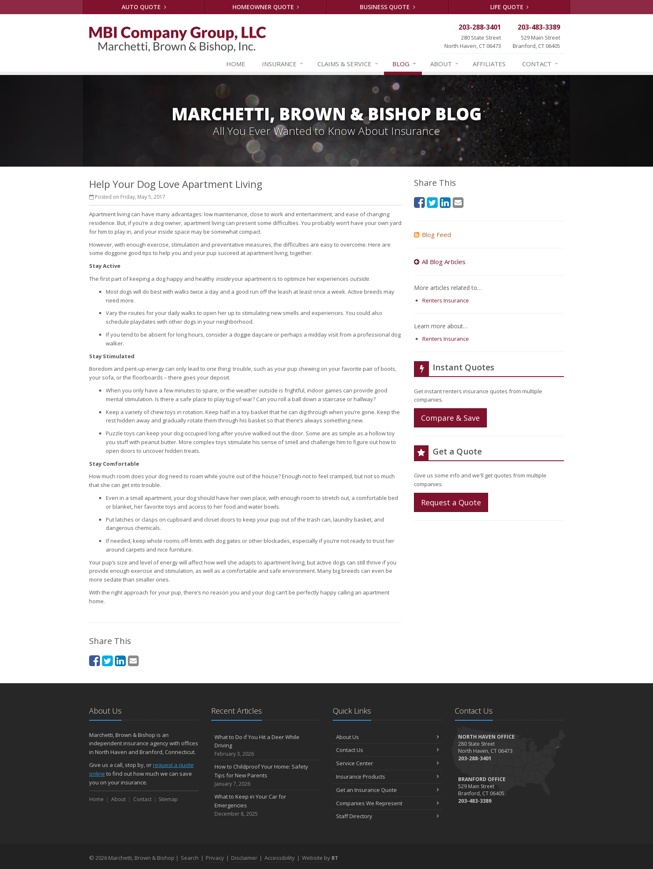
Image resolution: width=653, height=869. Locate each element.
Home (235, 64)
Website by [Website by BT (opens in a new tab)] (320, 858)
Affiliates (489, 64)
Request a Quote (451, 502)
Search (190, 858)
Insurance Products (387, 776)
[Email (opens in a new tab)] (133, 660)
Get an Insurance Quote (387, 790)
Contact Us (387, 750)
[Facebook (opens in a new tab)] (94, 660)
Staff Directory (387, 816)
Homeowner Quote (265, 7)
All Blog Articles (440, 261)
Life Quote (509, 7)
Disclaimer (244, 858)
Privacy (215, 858)
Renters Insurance (445, 300)
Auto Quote (144, 7)
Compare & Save (450, 418)
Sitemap (168, 799)
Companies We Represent (387, 803)
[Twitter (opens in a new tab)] (107, 660)
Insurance (283, 63)
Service (348, 63)
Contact (540, 63)
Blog (404, 63)
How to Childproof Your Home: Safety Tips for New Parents (265, 775)
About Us (387, 737)
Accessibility (279, 858)
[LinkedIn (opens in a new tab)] (120, 660)
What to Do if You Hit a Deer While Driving (265, 745)
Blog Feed (432, 234)
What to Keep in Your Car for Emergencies (265, 805)
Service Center (387, 763)
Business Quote (387, 7)
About (444, 63)
